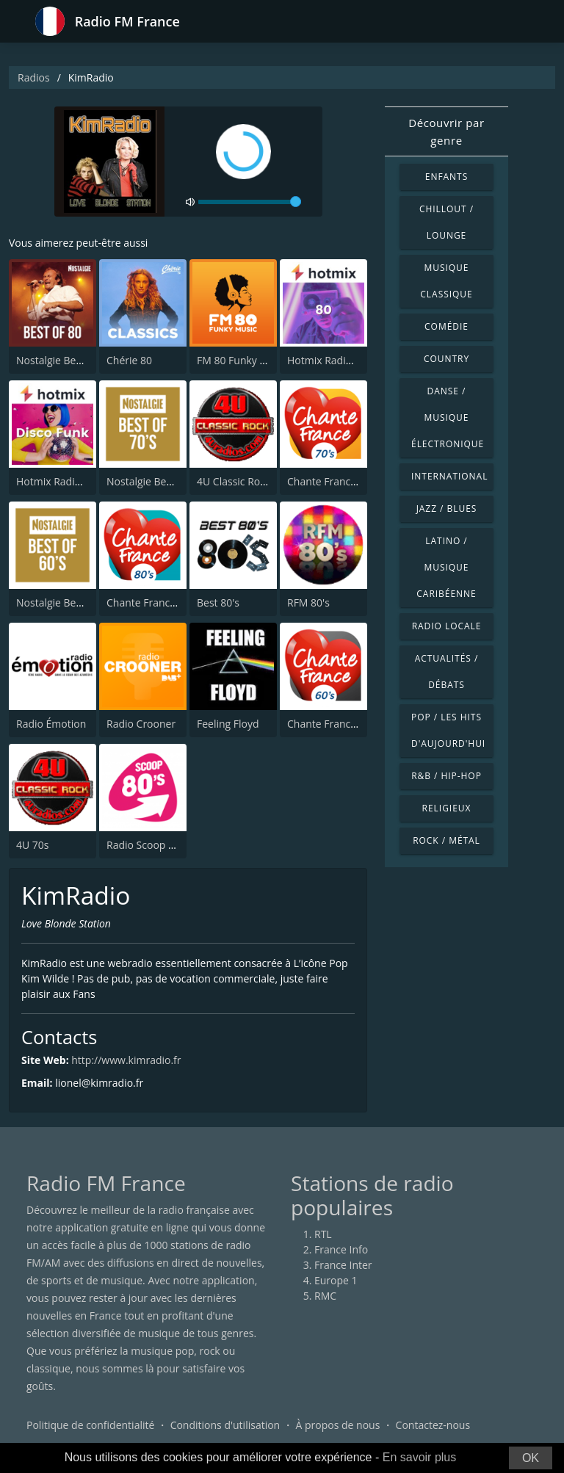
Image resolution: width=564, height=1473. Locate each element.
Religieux (446, 808)
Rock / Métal (446, 840)
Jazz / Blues (446, 508)
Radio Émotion (51, 724)
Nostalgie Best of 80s (66, 360)
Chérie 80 (129, 360)
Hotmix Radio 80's (330, 360)
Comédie (446, 326)
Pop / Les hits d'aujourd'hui (448, 730)
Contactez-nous (433, 1425)
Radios (34, 77)
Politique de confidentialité (90, 1425)
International (449, 476)
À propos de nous (337, 1425)
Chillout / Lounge (446, 222)
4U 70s (32, 845)
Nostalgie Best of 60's (67, 602)
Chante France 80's (152, 602)
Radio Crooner (141, 724)
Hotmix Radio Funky (64, 481)
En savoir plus (420, 1457)
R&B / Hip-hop (446, 776)
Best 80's (218, 602)
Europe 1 (336, 1280)
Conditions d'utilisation (225, 1425)
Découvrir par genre (446, 131)
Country (446, 358)
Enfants (446, 176)
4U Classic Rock (233, 481)
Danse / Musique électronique (447, 417)
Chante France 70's (332, 481)
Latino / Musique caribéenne (446, 567)
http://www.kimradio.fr (126, 1060)
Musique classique (446, 280)
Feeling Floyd (228, 724)
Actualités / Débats (447, 671)
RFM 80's (308, 602)
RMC (325, 1296)
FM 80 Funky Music (242, 360)
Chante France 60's (332, 724)
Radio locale (447, 626)
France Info (341, 1249)
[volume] (249, 202)
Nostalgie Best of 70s (156, 481)
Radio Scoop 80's (146, 845)
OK (530, 1458)
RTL (323, 1234)
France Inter (343, 1265)
